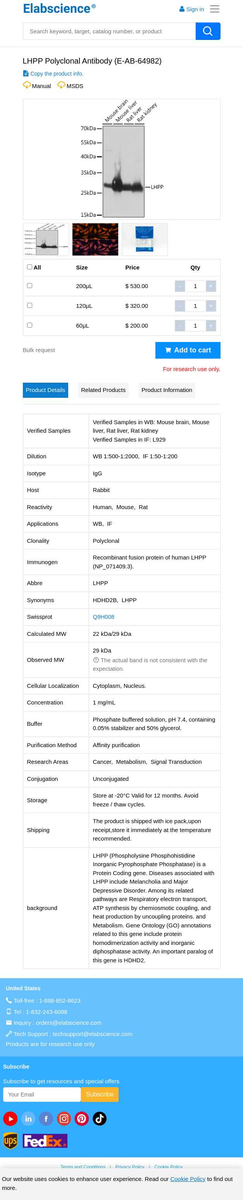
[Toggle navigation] (212, 9)
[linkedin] (30, 1118)
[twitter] (101, 1118)
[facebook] (48, 1118)
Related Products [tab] (103, 390)
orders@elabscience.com (69, 1022)
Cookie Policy (168, 1167)
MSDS (75, 86)
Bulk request (39, 350)
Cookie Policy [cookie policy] (187, 1179)
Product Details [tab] (45, 390)
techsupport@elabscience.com (92, 1034)
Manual (41, 86)
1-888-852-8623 (60, 1000)
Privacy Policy (130, 1167)
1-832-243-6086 (46, 1011)
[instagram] (65, 1118)
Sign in (191, 9)
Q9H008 (104, 616)
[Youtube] (12, 1118)
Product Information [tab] (166, 390)
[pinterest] (83, 1118)
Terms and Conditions (82, 1167)
